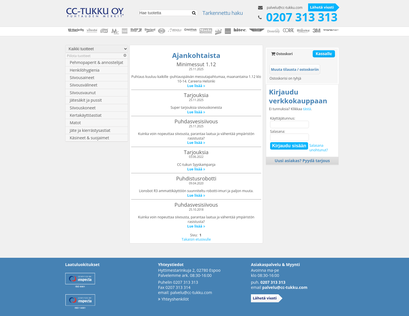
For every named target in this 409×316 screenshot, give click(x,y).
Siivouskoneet (83, 108)
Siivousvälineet (83, 85)
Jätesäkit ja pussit (86, 100)
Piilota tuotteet (96, 55)
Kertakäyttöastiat (85, 115)
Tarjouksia (196, 95)
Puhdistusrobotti (196, 178)
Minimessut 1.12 (196, 64)
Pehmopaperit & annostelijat (96, 62)
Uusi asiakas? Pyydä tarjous (302, 160)
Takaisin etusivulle (196, 239)
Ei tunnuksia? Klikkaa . (290, 109)
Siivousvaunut (83, 92)
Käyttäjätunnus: (282, 118)
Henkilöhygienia (84, 70)
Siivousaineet (82, 77)
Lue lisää (196, 85)
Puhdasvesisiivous (196, 121)
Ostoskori (282, 53)
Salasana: (277, 131)
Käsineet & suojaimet (89, 138)
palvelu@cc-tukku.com (284, 7)
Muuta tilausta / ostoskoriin (295, 69)
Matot (75, 122)
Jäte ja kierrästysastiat (90, 130)
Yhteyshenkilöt (173, 299)
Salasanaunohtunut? (318, 147)
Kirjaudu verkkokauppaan (298, 96)
